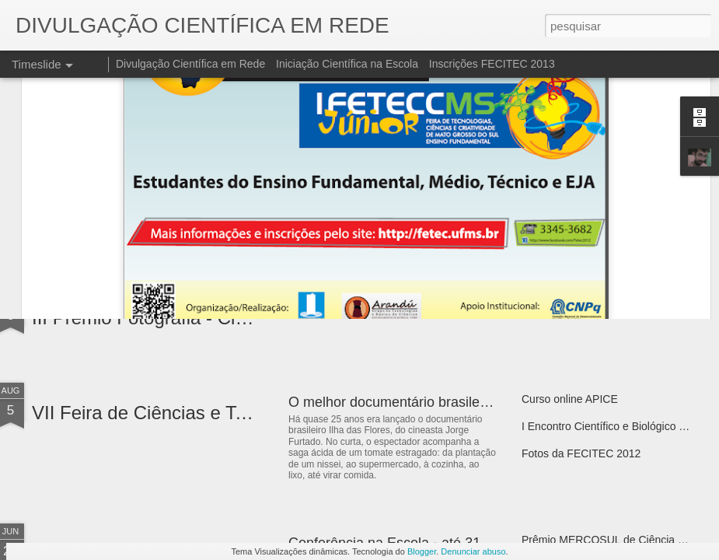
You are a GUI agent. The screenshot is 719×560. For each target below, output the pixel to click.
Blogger (421, 551)
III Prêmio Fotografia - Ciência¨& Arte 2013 (207, 317)
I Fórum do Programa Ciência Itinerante (617, 304)
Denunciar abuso (473, 551)
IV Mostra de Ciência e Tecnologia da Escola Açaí (237, 222)
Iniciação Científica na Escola (347, 64)
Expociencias (329, 212)
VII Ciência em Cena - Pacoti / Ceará (611, 209)
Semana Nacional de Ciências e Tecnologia (423, 307)
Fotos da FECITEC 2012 (581, 453)
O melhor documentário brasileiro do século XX (434, 402)
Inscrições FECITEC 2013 (492, 64)
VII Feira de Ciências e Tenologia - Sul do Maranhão (248, 412)
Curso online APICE (570, 399)
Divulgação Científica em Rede (190, 64)
